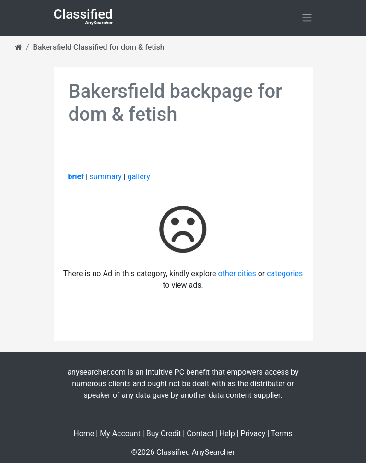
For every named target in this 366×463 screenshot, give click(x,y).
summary (106, 176)
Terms (282, 433)
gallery (139, 176)
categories (285, 273)
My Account (120, 433)
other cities (237, 273)
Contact (200, 433)
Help (227, 433)
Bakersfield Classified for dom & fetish (99, 47)
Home (83, 433)
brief (76, 176)
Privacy (253, 433)
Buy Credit (163, 433)
